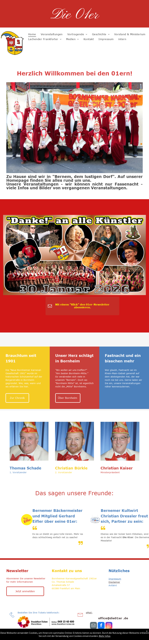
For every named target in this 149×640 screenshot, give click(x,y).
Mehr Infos (104, 635)
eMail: (89, 612)
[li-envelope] (80, 618)
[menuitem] (32, 34)
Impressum (115, 578)
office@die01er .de (113, 618)
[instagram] (108, 626)
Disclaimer (114, 582)
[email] (93, 626)
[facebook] (101, 626)
